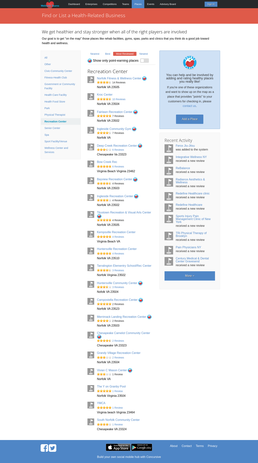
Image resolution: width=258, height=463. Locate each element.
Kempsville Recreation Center (116, 232)
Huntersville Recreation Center (117, 248)
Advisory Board (168, 4)
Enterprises (91, 4)
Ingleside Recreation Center (117, 196)
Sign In (211, 4)
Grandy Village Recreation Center (118, 352)
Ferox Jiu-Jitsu (185, 145)
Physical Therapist (54, 114)
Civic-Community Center (58, 71)
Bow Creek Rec (107, 161)
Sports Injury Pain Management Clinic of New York (193, 219)
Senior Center (52, 128)
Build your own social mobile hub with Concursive (129, 456)
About (174, 445)
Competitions (110, 4)
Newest (143, 53)
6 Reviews (118, 149)
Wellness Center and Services (56, 149)
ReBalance (183, 168)
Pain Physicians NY (188, 247)
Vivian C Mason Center (114, 370)
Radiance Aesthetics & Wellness (190, 181)
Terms (200, 445)
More (189, 275)
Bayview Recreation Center (117, 179)
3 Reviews (118, 270)
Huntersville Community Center (120, 283)
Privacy (212, 445)
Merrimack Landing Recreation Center (124, 316)
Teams (125, 4)
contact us (189, 105)
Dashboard (74, 4)
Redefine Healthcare (189, 204)
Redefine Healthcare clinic (193, 193)
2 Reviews (118, 340)
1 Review (117, 391)
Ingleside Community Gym (116, 128)
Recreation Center (55, 121)
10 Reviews (118, 99)
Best (107, 53)
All (45, 57)
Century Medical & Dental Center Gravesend (192, 260)
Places (138, 4)
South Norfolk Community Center (118, 419)
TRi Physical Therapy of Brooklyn (191, 235)
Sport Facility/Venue (55, 141)
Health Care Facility (55, 94)
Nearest (94, 53)
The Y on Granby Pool (111, 386)
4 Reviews (118, 236)
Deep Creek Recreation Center (119, 145)
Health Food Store (54, 101)
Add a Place (190, 119)
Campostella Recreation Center (120, 299)
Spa (46, 134)
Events (150, 4)
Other (47, 64)
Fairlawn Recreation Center (117, 111)
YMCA (101, 403)
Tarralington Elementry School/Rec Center (124, 265)
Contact (187, 445)
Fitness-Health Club (55, 77)
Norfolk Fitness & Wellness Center (122, 78)
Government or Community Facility (59, 86)
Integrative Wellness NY (191, 157)
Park (47, 108)
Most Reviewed (125, 53)
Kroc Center (104, 94)
